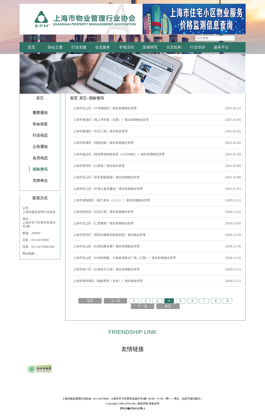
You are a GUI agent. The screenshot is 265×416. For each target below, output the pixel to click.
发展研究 (150, 47)
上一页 (115, 301)
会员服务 (102, 47)
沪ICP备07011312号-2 (132, 408)
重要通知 (40, 113)
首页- (74, 98)
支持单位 (40, 180)
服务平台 (221, 47)
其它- (83, 98)
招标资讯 (40, 169)
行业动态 (40, 135)
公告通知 (40, 147)
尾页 (168, 306)
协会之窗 (55, 47)
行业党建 (78, 47)
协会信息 (40, 124)
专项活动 (126, 47)
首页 (31, 47)
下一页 (142, 306)
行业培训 (197, 47)
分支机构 (173, 47)
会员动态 (40, 158)
